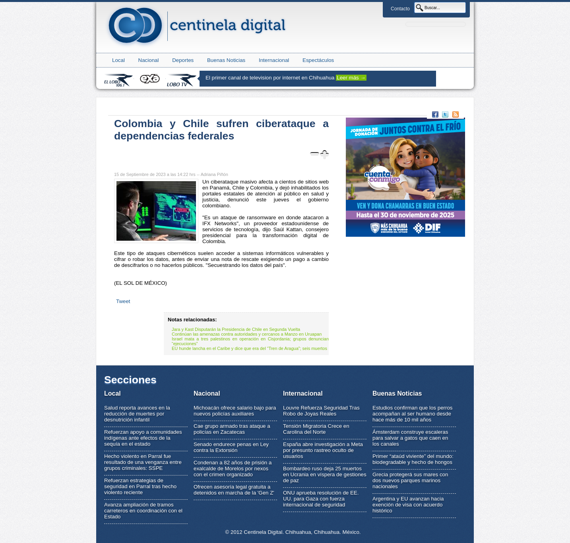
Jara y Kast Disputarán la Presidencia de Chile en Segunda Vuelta (236, 329)
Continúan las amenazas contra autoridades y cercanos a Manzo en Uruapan (247, 334)
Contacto (400, 9)
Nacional (148, 60)
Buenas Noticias (226, 60)
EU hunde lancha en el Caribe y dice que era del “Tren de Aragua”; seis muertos (249, 348)
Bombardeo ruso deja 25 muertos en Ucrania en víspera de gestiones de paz (324, 474)
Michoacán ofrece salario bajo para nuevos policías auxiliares (235, 411)
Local (118, 60)
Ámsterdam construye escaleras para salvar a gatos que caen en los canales (410, 438)
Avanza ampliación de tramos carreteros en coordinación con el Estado (143, 511)
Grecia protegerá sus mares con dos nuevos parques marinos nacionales (410, 480)
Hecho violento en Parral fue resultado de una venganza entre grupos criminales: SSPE (143, 462)
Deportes (183, 60)
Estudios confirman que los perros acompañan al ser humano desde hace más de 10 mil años (412, 414)
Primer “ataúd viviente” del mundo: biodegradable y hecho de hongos (413, 459)
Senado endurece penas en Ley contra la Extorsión (231, 447)
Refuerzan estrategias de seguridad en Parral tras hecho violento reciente (140, 486)
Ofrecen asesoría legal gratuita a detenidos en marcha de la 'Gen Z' (234, 490)
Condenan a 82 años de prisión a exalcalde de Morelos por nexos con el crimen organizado (232, 468)
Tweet (123, 301)
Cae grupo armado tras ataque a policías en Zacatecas (232, 429)
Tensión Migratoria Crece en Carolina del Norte (316, 429)
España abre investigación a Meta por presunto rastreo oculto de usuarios (323, 450)
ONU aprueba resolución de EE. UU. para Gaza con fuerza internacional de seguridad (321, 499)
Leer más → (351, 78)
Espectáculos (318, 60)
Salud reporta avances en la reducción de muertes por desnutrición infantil (137, 414)
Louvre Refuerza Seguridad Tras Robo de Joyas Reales (321, 411)
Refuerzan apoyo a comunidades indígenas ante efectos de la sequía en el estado (143, 438)
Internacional (274, 60)
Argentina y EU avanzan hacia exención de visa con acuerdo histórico (408, 505)
